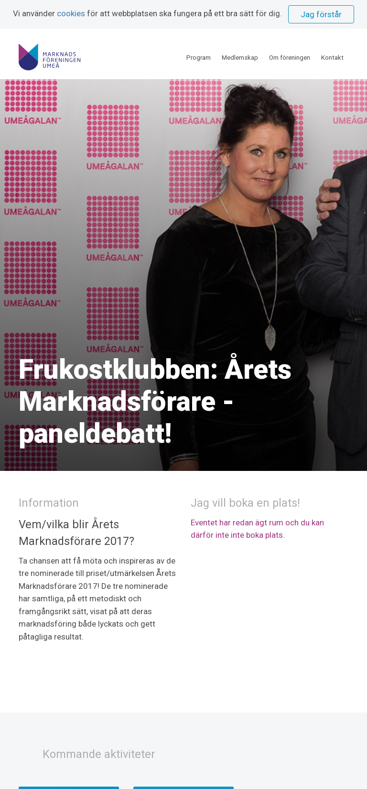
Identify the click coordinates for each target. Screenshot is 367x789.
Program (198, 52)
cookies (71, 13)
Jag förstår (321, 14)
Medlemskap (240, 52)
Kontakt (332, 52)
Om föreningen (289, 52)
